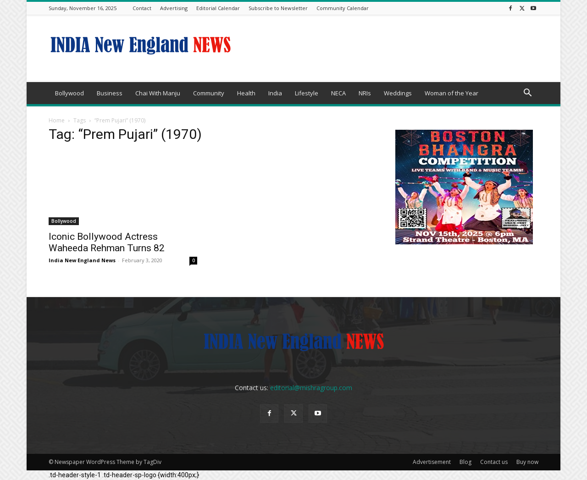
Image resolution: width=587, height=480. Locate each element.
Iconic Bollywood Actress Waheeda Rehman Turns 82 (107, 242)
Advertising (174, 8)
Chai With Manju (157, 93)
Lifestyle (306, 93)
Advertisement (432, 462)
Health (246, 93)
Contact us (494, 462)
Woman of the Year (451, 93)
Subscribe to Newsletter (278, 8)
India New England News (82, 260)
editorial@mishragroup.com (311, 387)
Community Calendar (342, 8)
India (275, 93)
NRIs (365, 93)
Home (57, 120)
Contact (142, 8)
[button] (527, 93)
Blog (465, 462)
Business (109, 93)
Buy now (527, 462)
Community (208, 93)
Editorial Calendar (218, 8)
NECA (338, 93)
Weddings (398, 93)
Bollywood (69, 93)
